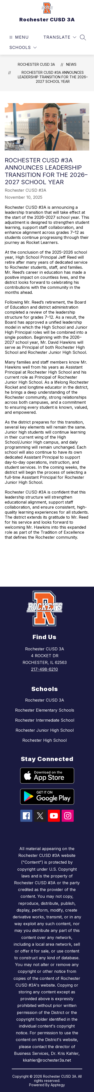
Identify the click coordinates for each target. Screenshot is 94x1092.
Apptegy (58, 1085)
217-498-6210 (44, 669)
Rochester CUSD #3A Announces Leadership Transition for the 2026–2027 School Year (53, 77)
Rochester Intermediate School (44, 720)
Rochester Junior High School (45, 730)
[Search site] (83, 37)
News (71, 64)
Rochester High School (44, 740)
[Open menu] (18, 37)
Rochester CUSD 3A (36, 64)
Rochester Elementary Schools (44, 710)
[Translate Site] (59, 37)
